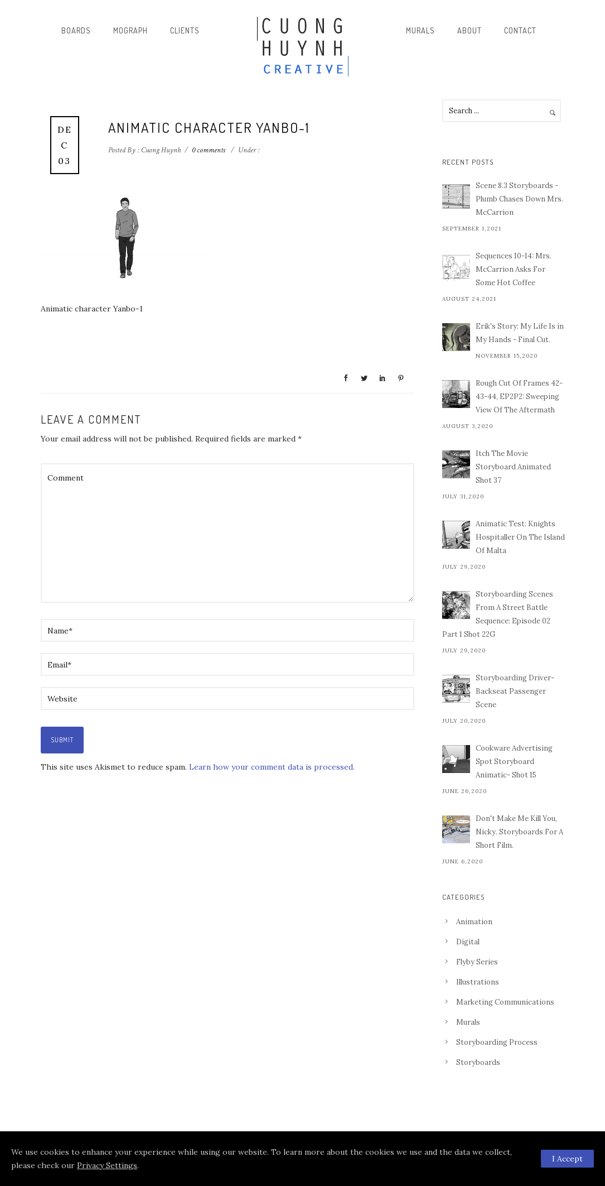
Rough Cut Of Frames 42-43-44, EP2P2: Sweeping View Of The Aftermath (519, 396)
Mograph (130, 30)
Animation (474, 921)
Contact (520, 30)
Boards (76, 30)
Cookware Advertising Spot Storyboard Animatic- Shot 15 (514, 761)
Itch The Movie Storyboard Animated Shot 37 (513, 467)
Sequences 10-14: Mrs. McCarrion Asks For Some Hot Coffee (513, 269)
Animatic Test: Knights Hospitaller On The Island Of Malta (520, 537)
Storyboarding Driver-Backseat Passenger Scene (515, 691)
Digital (468, 942)
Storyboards (478, 1062)
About (469, 30)
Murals (420, 30)
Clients (185, 30)
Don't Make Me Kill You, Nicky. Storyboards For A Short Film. (519, 832)
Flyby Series (477, 962)
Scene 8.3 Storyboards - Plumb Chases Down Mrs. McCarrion (519, 199)
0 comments (208, 150)
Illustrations (477, 982)
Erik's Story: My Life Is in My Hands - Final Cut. (520, 332)
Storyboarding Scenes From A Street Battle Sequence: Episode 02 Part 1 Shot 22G (497, 614)
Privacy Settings (107, 1165)
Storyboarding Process (497, 1042)
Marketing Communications (505, 1002)
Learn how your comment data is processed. (272, 767)
